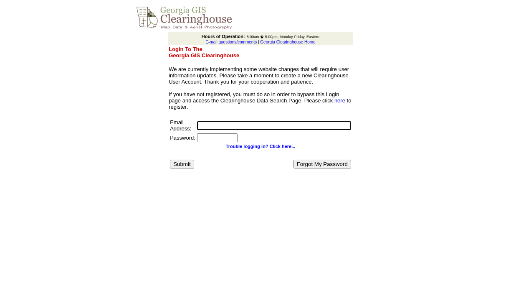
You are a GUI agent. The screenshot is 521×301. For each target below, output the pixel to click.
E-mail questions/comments (231, 42)
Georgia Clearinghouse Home (287, 42)
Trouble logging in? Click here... (261, 146)
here (339, 100)
